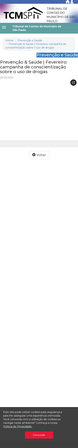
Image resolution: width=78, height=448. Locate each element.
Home (9, 40)
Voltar (39, 155)
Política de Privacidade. (17, 426)
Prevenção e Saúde (30, 40)
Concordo (39, 435)
